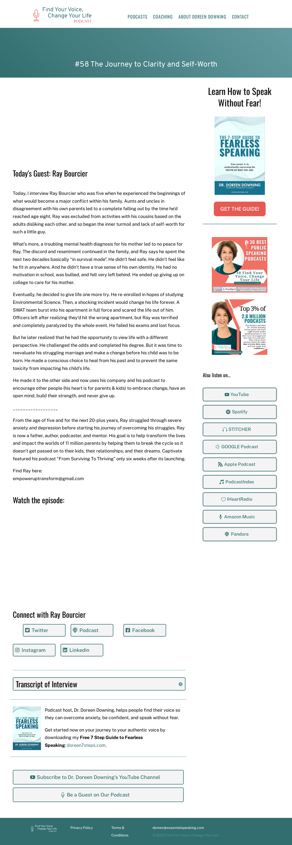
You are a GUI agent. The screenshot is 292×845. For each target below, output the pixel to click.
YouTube (239, 394)
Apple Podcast (239, 464)
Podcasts (138, 17)
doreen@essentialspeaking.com (178, 828)
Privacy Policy (81, 828)
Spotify (240, 411)
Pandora (240, 534)
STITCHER (239, 429)
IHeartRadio (239, 499)
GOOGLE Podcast (239, 446)
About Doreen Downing (202, 17)
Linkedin (79, 650)
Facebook (143, 630)
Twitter (40, 630)
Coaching (163, 17)
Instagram (33, 650)
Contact (240, 17)
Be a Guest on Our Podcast (98, 795)
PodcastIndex (239, 481)
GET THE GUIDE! (239, 209)
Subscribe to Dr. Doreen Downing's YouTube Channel (98, 777)
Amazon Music (239, 516)
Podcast (89, 630)
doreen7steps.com (86, 745)
